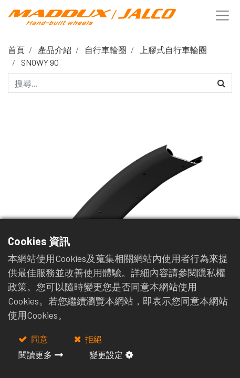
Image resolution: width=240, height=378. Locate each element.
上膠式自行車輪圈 (173, 50)
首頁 (16, 50)
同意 (38, 339)
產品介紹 (54, 50)
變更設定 (106, 355)
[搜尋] (221, 83)
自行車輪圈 (106, 50)
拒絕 (93, 339)
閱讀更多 (35, 355)
